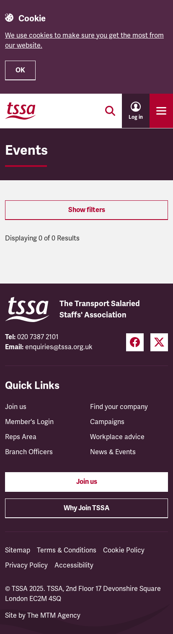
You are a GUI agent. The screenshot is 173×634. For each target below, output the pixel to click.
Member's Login (29, 422)
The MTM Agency (53, 615)
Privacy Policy (26, 565)
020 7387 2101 (38, 337)
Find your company (119, 407)
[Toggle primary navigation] (161, 111)
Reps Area (20, 437)
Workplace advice (117, 437)
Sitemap (17, 550)
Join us (15, 407)
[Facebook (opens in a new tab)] (135, 342)
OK (20, 70)
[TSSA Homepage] (20, 111)
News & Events (113, 452)
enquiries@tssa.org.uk (59, 347)
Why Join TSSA (86, 508)
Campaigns (107, 422)
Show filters (86, 210)
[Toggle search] (110, 111)
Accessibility (73, 565)
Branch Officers (29, 452)
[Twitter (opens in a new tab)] (159, 342)
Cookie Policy (124, 550)
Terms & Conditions (66, 550)
